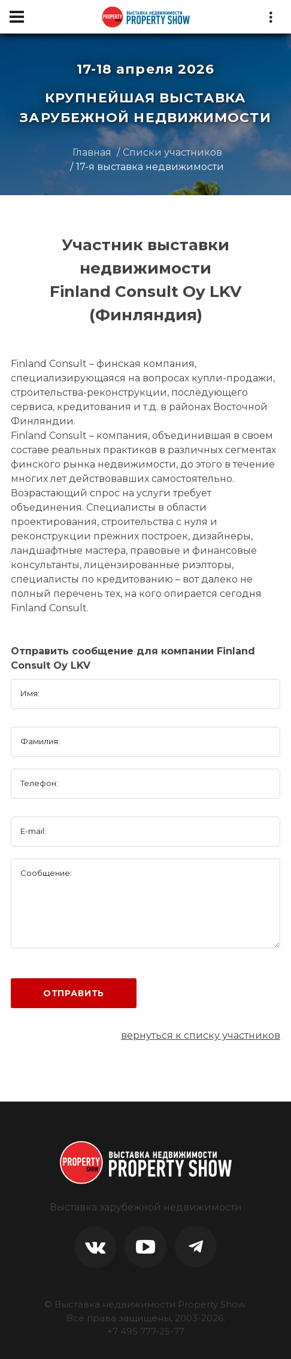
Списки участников (172, 152)
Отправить (74, 993)
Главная (91, 152)
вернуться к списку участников (200, 1035)
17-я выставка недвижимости (150, 166)
